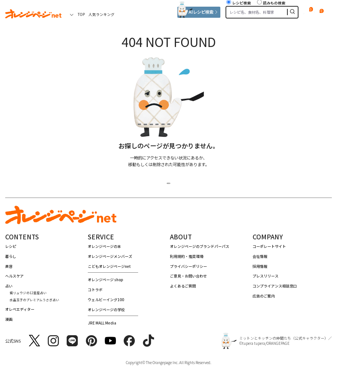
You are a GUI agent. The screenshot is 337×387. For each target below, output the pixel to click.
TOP (81, 14)
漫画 (9, 322)
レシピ (10, 249)
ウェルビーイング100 (106, 302)
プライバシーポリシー (188, 269)
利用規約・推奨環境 (186, 259)
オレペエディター (19, 312)
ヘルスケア (14, 279)
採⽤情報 (260, 269)
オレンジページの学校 (106, 312)
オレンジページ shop (105, 282)
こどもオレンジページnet (109, 269)
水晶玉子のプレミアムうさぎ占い (34, 302)
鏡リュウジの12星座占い (28, 295)
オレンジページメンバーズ (110, 259)
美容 (9, 269)
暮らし (10, 259)
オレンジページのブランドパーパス (199, 249)
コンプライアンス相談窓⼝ (275, 289)
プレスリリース (265, 279)
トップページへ (168, 183)
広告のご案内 (264, 299)
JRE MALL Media (102, 326)
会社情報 (260, 259)
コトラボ (95, 292)
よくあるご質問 (183, 289)
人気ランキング (101, 14)
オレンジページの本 (104, 249)
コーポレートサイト (269, 249)
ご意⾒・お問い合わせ (188, 279)
